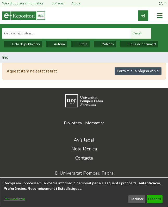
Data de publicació (23, 44)
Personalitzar (14, 199)
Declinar (137, 199)
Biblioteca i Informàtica (84, 123)
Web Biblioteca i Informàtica (22, 3)
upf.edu (54, 3)
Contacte (84, 158)
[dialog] (84, 192)
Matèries (105, 44)
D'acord (154, 199)
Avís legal (84, 140)
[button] (162, 3)
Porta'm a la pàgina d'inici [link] (138, 71)
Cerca (141, 33)
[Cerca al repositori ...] (66, 33)
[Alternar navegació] (159, 15)
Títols (80, 44)
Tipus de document (139, 44)
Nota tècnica (84, 149)
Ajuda (72, 3)
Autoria (56, 44)
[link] (143, 15)
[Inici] (23, 15)
